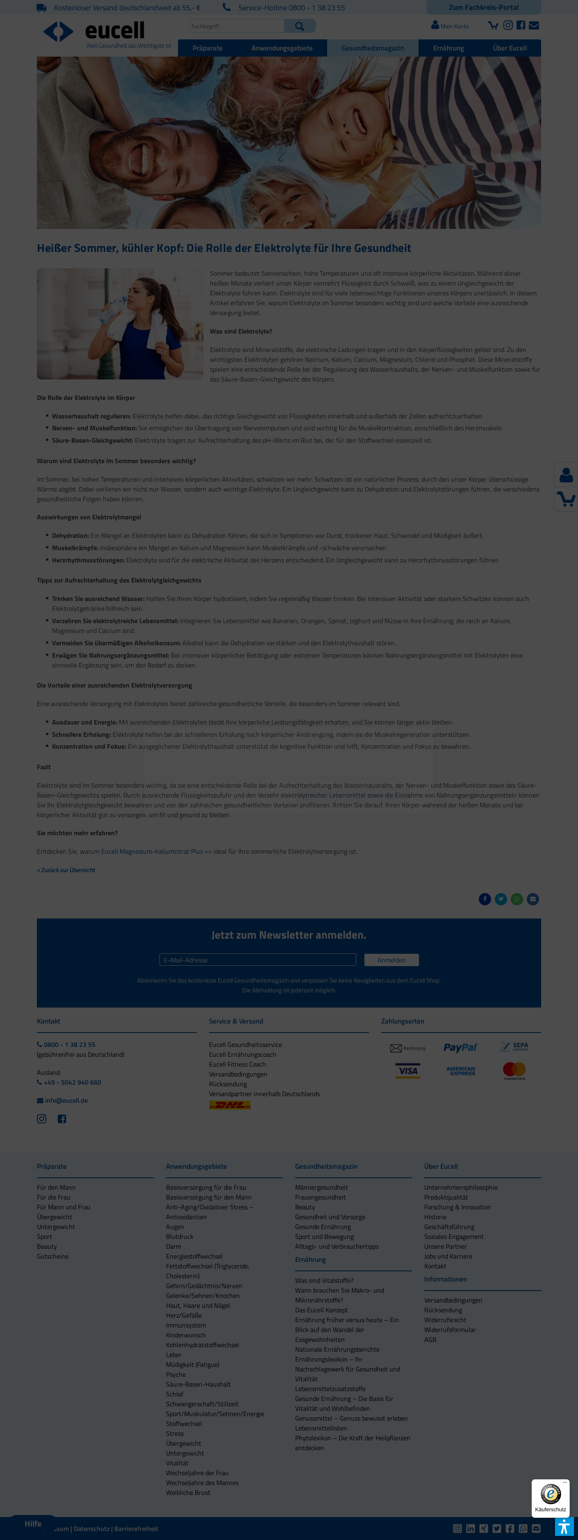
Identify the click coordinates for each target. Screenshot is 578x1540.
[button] (225, 796)
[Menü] (565, 1484)
